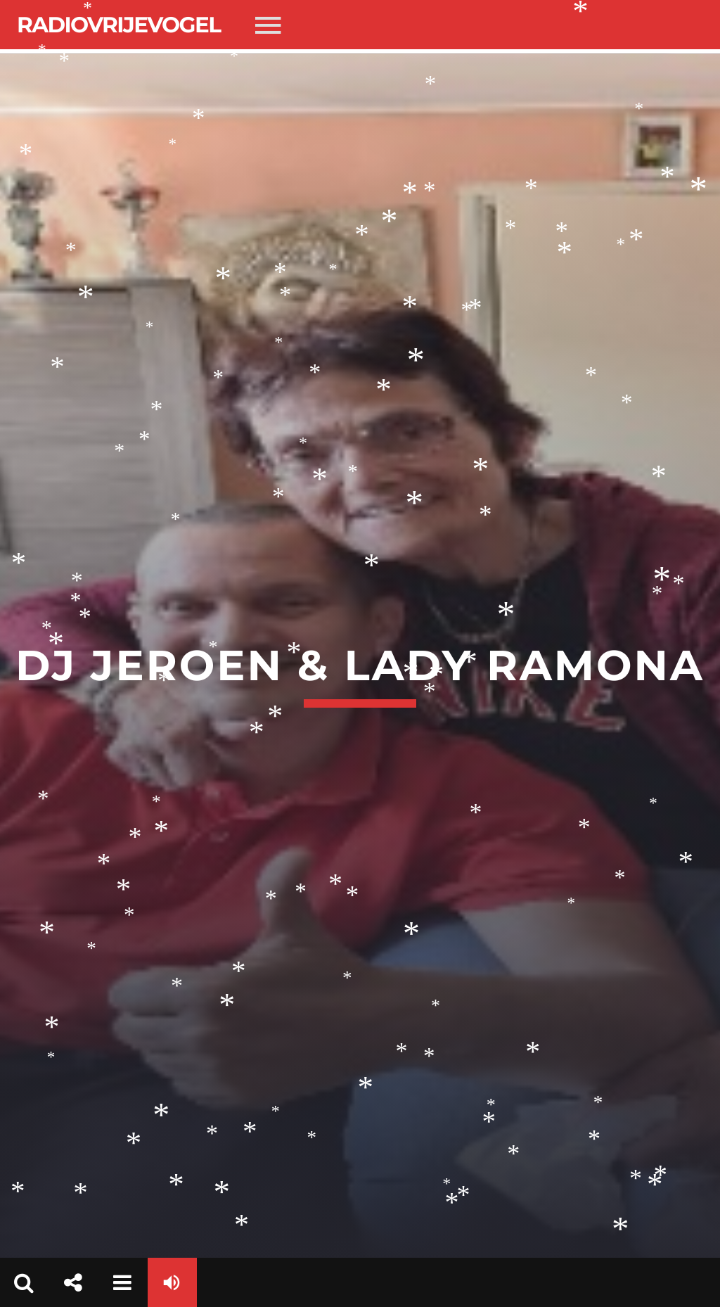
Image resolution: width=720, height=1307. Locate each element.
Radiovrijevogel (118, 24)
